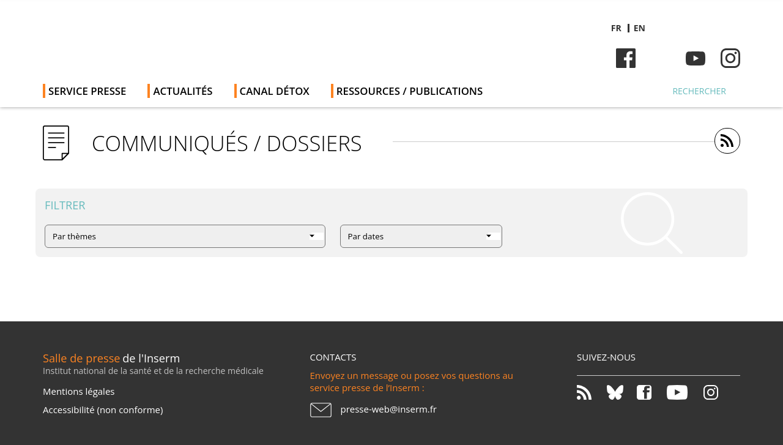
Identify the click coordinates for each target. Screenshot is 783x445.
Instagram (730, 58)
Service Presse (87, 91)
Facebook (626, 58)
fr (616, 28)
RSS (590, 392)
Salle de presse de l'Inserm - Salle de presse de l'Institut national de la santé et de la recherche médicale (216, 36)
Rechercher (699, 91)
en (639, 28)
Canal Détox (275, 91)
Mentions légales (78, 391)
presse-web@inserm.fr (389, 409)
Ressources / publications (409, 91)
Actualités (182, 91)
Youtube (695, 58)
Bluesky (660, 58)
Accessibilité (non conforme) (103, 409)
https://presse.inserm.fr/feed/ (727, 141)
